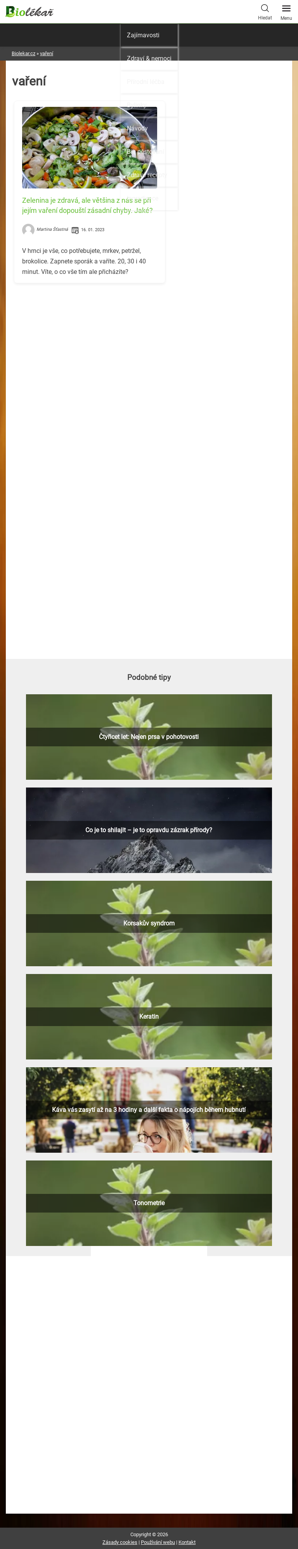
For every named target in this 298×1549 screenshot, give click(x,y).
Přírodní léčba (146, 81)
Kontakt (187, 1542)
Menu (286, 10)
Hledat (265, 11)
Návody (137, 128)
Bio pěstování (145, 151)
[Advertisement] (149, 343)
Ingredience (142, 198)
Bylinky (137, 105)
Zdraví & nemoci (149, 58)
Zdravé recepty (147, 175)
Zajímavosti (143, 35)
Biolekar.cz (23, 53)
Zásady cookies (119, 1542)
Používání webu (158, 1542)
